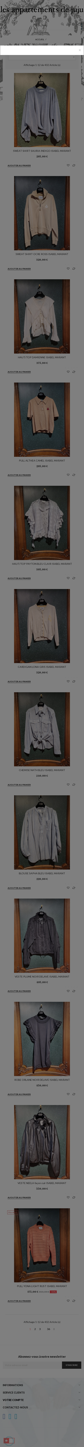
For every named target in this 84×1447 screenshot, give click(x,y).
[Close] (80, 50)
